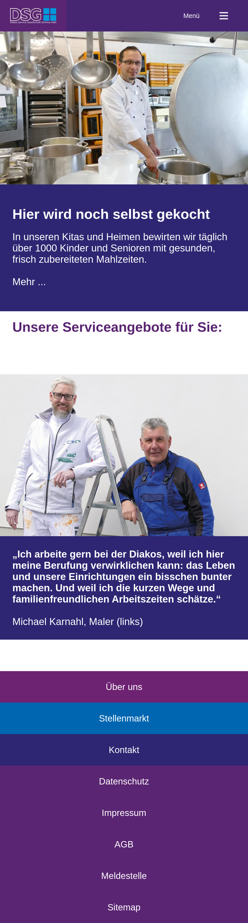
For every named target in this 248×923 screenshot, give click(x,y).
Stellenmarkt (124, 718)
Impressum (124, 813)
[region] (124, 166)
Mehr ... (29, 281)
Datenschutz (124, 781)
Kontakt (124, 750)
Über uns (124, 687)
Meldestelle (124, 876)
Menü (206, 16)
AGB (123, 844)
